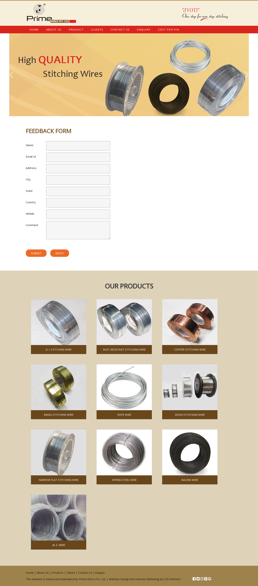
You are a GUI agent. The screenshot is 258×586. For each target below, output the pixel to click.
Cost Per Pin (168, 29)
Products (57, 572)
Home (34, 29)
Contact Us (120, 29)
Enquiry (144, 29)
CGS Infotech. (172, 579)
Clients (97, 29)
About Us (53, 29)
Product (76, 29)
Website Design (119, 579)
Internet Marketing (147, 579)
